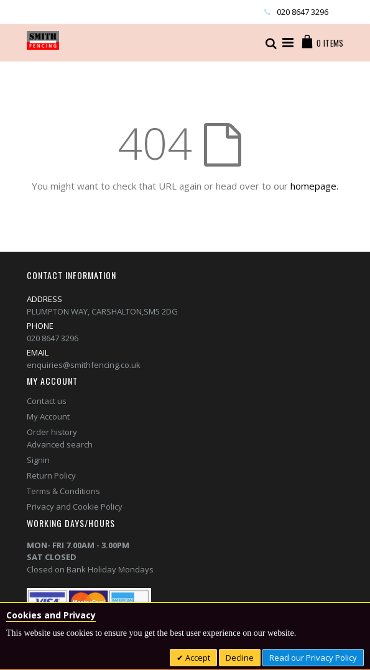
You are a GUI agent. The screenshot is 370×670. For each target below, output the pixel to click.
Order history (52, 432)
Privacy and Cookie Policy (75, 506)
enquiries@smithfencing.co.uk (84, 364)
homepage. (314, 186)
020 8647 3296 (302, 11)
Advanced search (60, 444)
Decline (240, 657)
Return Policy (51, 475)
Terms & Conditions (63, 491)
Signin (38, 460)
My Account (48, 416)
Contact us (47, 400)
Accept (196, 657)
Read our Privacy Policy (313, 657)
